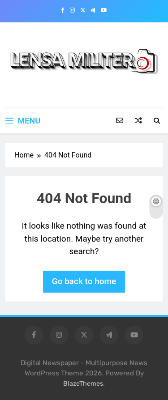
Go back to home (84, 281)
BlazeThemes (83, 383)
